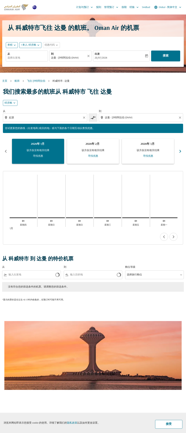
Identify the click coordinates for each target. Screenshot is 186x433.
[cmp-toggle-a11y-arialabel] (93, 117)
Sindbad (146, 7)
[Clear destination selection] (180, 117)
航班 (17, 81)
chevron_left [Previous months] (6, 151)
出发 (97, 54)
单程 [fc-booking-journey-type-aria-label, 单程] (10, 45)
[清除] (89, 56)
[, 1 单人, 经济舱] (28, 45)
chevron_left (164, 237)
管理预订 (112, 7)
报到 (98, 7)
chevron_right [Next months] (180, 151)
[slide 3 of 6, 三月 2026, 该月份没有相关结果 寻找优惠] (148, 151)
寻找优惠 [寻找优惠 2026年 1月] (38, 156)
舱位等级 (130, 267)
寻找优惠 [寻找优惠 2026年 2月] (93, 156)
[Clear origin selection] (84, 117)
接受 (169, 424)
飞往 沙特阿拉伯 (36, 81)
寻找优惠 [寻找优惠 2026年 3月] (148, 156)
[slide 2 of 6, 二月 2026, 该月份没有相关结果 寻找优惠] (93, 151)
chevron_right (173, 237)
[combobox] (26, 58)
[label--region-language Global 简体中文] (168, 7)
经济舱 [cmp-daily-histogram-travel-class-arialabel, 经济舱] (8, 103)
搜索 (166, 55)
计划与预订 (85, 7)
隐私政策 (72, 423)
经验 (135, 7)
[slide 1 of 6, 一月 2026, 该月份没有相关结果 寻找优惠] (38, 151)
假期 (124, 7)
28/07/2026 (101, 58)
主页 (4, 81)
